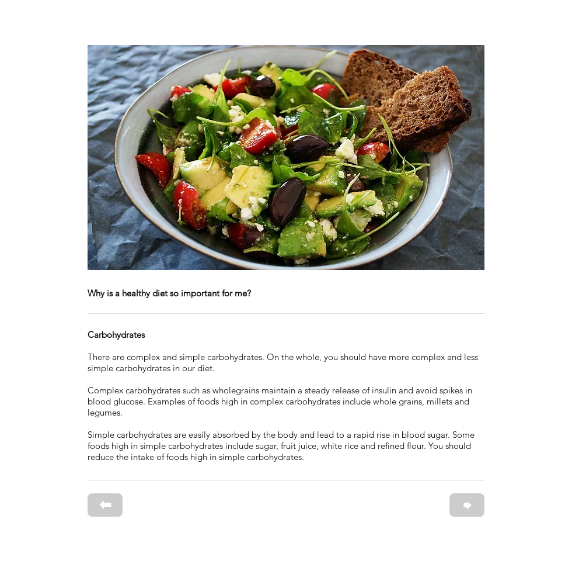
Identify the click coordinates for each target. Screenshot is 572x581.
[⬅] (105, 505)
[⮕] (466, 505)
